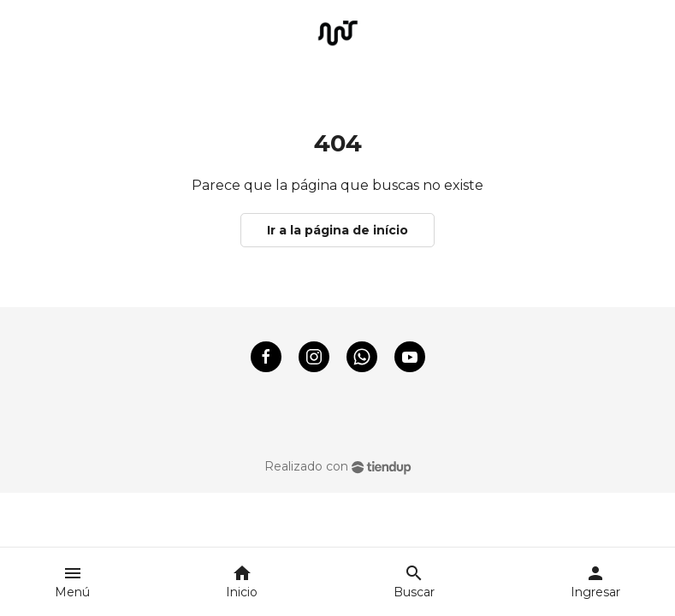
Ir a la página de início (337, 230)
